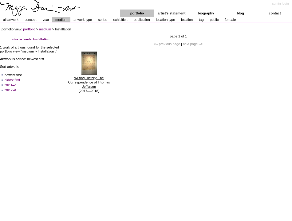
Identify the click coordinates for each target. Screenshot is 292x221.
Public (214, 19)
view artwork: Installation (30, 39)
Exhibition (120, 19)
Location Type (165, 19)
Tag (201, 19)
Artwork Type (82, 19)
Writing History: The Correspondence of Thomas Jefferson (89, 82)
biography (206, 13)
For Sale (230, 19)
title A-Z (10, 85)
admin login (280, 3)
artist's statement (172, 13)
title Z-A (10, 90)
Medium (61, 19)
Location (187, 19)
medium (45, 29)
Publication (142, 19)
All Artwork (10, 19)
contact (275, 13)
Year (46, 19)
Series (102, 19)
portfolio (137, 13)
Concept (31, 19)
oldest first (12, 80)
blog (240, 13)
